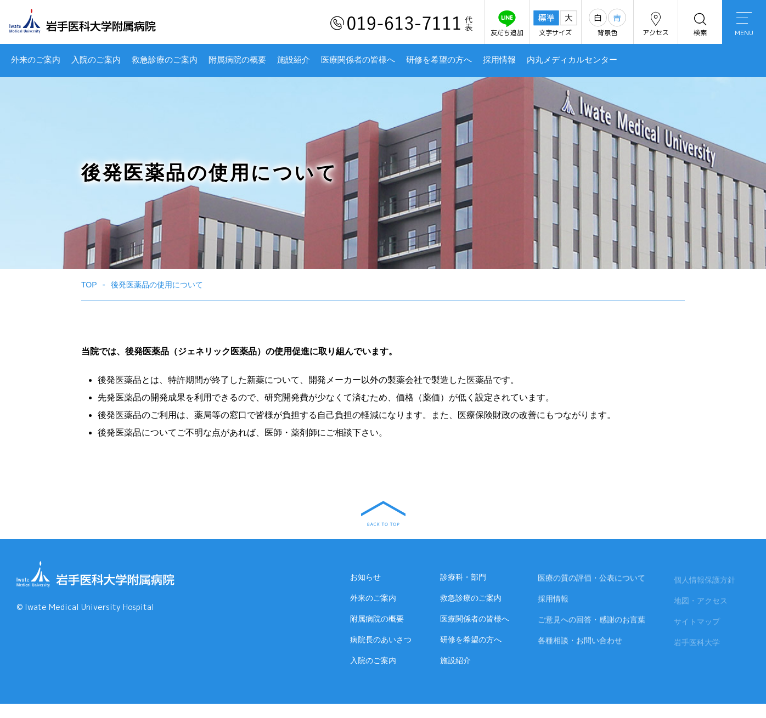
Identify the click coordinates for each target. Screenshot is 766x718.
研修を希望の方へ (439, 60)
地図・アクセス (701, 602)
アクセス (656, 23)
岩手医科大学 (697, 644)
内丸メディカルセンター (572, 60)
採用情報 (499, 60)
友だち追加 (507, 23)
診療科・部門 (463, 577)
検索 (700, 23)
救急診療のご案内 (165, 60)
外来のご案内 (35, 60)
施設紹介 (293, 60)
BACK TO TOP (383, 513)
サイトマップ (697, 623)
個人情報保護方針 (704, 582)
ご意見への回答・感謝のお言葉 (591, 620)
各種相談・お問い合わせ (580, 641)
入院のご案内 (96, 60)
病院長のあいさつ (381, 639)
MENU (744, 24)
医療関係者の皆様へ (358, 60)
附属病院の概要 (237, 60)
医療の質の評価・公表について (591, 578)
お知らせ (365, 577)
